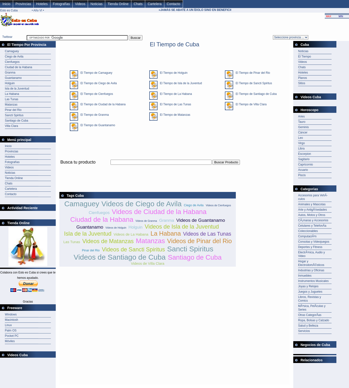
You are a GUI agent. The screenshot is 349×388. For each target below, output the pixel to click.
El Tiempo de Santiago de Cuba (255, 94)
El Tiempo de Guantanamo (96, 125)
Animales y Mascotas (311, 204)
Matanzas (11, 104)
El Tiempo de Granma (93, 114)
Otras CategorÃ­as (309, 315)
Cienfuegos (12, 62)
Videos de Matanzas (108, 241)
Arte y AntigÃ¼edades (312, 209)
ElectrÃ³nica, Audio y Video (311, 254)
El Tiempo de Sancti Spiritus (252, 83)
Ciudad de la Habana (18, 67)
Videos (80, 4)
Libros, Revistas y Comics (309, 298)
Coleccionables (308, 231)
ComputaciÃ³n (307, 236)
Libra (301, 148)
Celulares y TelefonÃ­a (312, 225)
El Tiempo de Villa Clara (250, 104)
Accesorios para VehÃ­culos (313, 197)
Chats (138, 4)
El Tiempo (304, 56)
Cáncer (303, 132)
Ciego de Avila (14, 56)
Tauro (301, 122)
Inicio (6, 4)
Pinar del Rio (13, 110)
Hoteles (42, 4)
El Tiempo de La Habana (175, 94)
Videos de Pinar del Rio (199, 241)
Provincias (23, 4)
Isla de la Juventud (17, 88)
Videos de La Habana (131, 234)
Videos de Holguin (115, 227)
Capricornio (305, 164)
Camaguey (12, 51)
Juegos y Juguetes (310, 291)
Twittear (7, 37)
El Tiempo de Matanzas (174, 114)
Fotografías (61, 4)
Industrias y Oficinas (311, 270)
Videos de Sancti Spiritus (133, 249)
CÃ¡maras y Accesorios (313, 220)
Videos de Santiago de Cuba (120, 257)
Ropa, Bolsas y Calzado (313, 320)
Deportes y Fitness (310, 247)
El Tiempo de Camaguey (95, 72)
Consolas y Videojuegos (313, 241)
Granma (10, 72)
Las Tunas (11, 99)
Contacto (173, 4)
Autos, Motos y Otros (311, 215)
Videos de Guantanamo (200, 220)
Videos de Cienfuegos (218, 205)
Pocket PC (12, 336)
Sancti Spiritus (14, 115)
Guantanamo (13, 78)
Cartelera (155, 4)
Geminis (303, 127)
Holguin (10, 83)
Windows (11, 314)
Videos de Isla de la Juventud (182, 226)
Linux (8, 325)
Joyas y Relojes (308, 286)
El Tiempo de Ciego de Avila (97, 83)
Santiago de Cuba (16, 120)
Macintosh (11, 320)
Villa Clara (11, 126)
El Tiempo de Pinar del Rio (251, 72)
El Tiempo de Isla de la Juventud (180, 83)
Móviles (10, 341)
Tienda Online (118, 4)
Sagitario (303, 159)
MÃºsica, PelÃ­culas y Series (311, 307)
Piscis (302, 175)
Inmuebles (304, 275)
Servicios (304, 331)
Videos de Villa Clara (147, 263)
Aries (301, 116)
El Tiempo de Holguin (173, 72)
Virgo (301, 143)
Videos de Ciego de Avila (142, 204)
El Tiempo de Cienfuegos (95, 94)
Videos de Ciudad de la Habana (159, 211)
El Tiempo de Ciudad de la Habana (102, 104)
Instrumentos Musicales (313, 281)
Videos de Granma (146, 220)
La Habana (12, 94)
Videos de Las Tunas (207, 234)
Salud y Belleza (308, 325)
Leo (300, 138)
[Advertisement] (147, 167)
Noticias (96, 4)
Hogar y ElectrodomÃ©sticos (311, 263)
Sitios (301, 83)
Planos (302, 78)
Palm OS (10, 330)
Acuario (303, 170)
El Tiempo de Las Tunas (174, 104)
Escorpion (304, 154)
